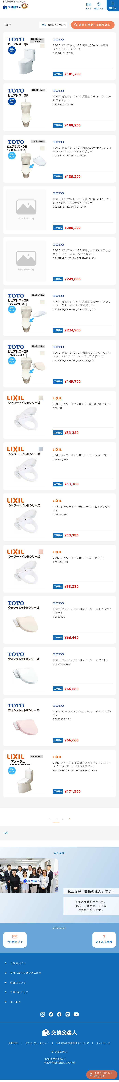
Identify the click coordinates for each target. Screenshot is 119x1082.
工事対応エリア (19, 994)
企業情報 (60, 1045)
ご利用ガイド (16, 943)
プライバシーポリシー (37, 1045)
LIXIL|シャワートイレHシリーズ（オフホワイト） (82, 404)
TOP (5, 833)
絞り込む (104, 1073)
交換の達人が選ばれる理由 (25, 975)
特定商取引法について (77, 1045)
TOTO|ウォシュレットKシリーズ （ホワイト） (81, 661)
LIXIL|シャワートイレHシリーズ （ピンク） (79, 558)
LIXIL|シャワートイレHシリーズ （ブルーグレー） (83, 455)
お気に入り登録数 (52, 25)
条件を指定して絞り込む (92, 25)
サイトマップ (103, 1045)
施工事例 (15, 1004)
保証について (18, 984)
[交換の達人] (15, 4)
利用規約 (13, 1045)
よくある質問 (103, 943)
